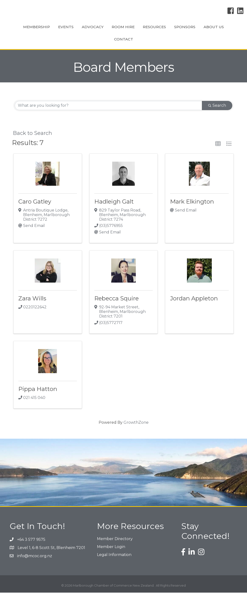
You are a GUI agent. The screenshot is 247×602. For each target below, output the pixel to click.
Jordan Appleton (194, 307)
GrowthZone (136, 432)
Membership (27, 31)
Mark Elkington (192, 210)
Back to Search (32, 142)
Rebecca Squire (116, 307)
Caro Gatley (34, 210)
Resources (191, 31)
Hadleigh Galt (114, 210)
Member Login (111, 556)
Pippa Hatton (37, 398)
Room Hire (114, 31)
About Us (110, 48)
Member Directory (115, 548)
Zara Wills (32, 307)
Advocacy (84, 31)
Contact (137, 48)
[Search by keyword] (108, 114)
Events (57, 31)
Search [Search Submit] (217, 114)
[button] (218, 153)
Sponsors (222, 31)
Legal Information (114, 564)
